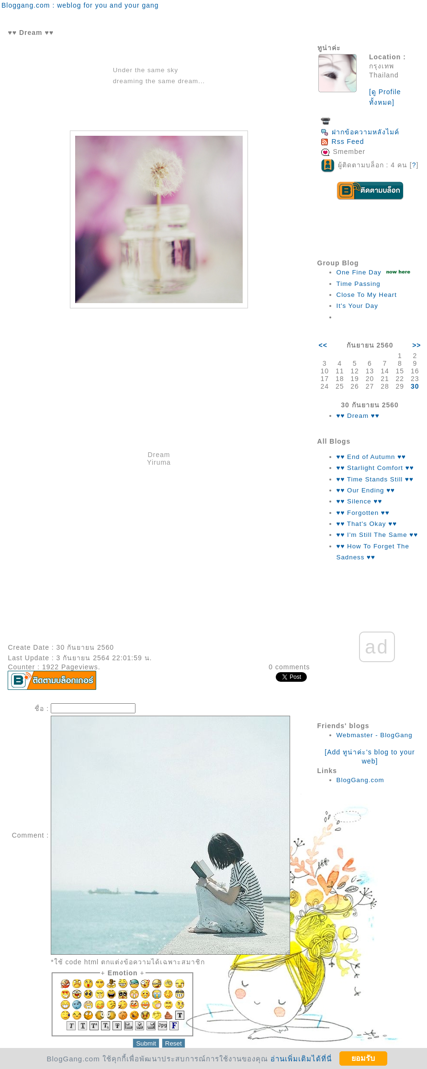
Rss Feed (342, 141)
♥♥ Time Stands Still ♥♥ (375, 479)
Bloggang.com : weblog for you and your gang (80, 5)
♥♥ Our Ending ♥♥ (366, 490)
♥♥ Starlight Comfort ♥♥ (375, 467)
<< (323, 345)
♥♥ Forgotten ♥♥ (363, 512)
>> (416, 345)
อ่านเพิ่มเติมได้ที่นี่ (301, 1058)
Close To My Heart (367, 294)
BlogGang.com (360, 780)
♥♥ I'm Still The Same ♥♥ (377, 534)
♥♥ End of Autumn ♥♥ (371, 456)
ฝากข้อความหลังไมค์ (360, 132)
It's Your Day (357, 305)
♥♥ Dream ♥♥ (358, 415)
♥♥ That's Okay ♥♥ (367, 523)
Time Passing (359, 283)
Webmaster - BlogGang (375, 735)
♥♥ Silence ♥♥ (359, 501)
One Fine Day (359, 272)
